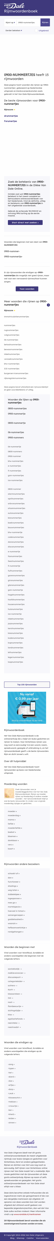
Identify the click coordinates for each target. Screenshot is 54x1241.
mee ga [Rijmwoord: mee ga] (11, 902)
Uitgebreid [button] (44, 30)
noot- (10, 1002)
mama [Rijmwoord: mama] (11, 819)
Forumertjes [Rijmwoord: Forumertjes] (10, 121)
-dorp (10, 1089)
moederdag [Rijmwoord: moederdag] (13, 815)
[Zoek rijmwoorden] (31, 23)
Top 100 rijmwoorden (27, 684)
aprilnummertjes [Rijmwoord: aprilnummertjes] (15, 498)
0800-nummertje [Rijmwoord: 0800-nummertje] (17, 423)
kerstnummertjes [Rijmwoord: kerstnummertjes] (16, 628)
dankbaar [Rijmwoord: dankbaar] (12, 840)
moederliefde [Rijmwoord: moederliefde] (14, 828)
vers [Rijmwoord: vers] (10, 844)
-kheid (11, 1114)
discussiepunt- (14, 977)
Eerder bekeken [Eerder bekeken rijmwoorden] (13, 30)
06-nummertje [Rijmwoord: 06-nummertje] (14, 446)
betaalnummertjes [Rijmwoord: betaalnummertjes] (12, 344)
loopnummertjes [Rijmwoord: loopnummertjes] (15, 662)
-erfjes (11, 1085)
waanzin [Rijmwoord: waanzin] (12, 923)
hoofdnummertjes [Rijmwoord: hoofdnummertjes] (16, 599)
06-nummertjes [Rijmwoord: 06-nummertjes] (11, 340)
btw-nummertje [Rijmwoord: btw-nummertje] (15, 532)
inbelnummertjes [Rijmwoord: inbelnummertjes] (12, 354)
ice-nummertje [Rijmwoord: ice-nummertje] (15, 614)
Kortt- (10, 989)
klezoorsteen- (14, 994)
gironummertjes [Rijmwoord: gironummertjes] (15, 580)
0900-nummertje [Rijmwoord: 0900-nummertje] (16, 413)
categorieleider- (15, 981)
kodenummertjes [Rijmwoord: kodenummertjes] (16, 638)
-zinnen (11, 1122)
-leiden (11, 1118)
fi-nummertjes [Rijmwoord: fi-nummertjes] (14, 470)
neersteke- (13, 1023)
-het (10, 1072)
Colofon (30, 1238)
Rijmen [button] (45, 22)
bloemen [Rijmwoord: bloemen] (12, 836)
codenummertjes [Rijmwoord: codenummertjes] (16, 537)
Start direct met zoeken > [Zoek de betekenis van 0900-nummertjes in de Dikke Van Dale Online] (25, 222)
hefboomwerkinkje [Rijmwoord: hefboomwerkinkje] (16, 927)
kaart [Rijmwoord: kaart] (10, 848)
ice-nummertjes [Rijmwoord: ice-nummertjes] (15, 480)
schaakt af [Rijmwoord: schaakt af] (13, 873)
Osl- (10, 998)
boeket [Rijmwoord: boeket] (11, 832)
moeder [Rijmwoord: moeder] (11, 811)
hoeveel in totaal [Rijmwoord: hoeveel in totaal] (16, 911)
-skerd (11, 1076)
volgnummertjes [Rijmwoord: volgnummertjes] (11, 335)
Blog (12, 1238)
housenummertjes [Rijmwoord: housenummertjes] (16, 604)
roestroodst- (13, 1027)
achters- (12, 985)
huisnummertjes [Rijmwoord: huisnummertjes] (15, 609)
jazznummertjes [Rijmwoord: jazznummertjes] (15, 623)
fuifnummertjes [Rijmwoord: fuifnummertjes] (15, 571)
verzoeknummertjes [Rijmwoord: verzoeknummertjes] (13, 359)
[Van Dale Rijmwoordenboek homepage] (15, 6)
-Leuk (10, 1093)
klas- (10, 1014)
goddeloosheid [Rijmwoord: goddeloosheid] (15, 919)
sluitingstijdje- (14, 1010)
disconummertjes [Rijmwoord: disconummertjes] (16, 546)
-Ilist (10, 1081)
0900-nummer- (12, 251)
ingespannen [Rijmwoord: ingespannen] (14, 898)
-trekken (12, 1101)
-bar (10, 1110)
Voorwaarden (42, 1238)
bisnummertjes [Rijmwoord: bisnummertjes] (15, 518)
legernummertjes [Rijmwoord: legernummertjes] (16, 657)
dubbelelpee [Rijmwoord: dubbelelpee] (13, 894)
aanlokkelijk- (14, 969)
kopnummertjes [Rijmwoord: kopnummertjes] (15, 643)
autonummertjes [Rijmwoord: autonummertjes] (15, 513)
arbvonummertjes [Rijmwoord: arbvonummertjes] (16, 503)
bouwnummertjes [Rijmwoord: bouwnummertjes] (16, 527)
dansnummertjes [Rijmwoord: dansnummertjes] (16, 542)
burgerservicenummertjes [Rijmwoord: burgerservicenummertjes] (16, 373)
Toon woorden (27, 289)
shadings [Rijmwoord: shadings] (12, 886)
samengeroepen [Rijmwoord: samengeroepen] (15, 915)
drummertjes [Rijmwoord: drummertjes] (11, 116)
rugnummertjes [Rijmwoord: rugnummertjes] (11, 330)
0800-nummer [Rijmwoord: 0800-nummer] (14, 489)
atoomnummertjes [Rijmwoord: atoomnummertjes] (16, 508)
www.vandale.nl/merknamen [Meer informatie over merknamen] (27, 1214)
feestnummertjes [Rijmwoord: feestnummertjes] (16, 561)
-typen (11, 1068)
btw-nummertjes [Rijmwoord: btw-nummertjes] (11, 364)
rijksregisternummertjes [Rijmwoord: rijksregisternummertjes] (15, 378)
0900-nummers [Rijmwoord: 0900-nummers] (16, 437)
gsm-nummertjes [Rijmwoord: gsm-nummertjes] (16, 475)
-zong (10, 1064)
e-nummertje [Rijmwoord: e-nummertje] (14, 551)
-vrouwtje (12, 1106)
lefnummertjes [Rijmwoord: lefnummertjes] (14, 652)
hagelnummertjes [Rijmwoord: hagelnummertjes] (16, 594)
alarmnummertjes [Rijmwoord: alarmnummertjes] (16, 494)
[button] (48, 305)
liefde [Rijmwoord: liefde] (10, 824)
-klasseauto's (14, 1097)
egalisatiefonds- (15, 1019)
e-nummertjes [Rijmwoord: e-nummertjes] (14, 466)
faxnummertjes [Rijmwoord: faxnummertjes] (15, 556)
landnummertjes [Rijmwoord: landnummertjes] (15, 647)
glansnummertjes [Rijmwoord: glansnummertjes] (16, 585)
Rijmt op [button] (9, 22)
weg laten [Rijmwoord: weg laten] (12, 890)
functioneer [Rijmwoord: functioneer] (13, 882)
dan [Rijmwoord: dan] (10, 877)
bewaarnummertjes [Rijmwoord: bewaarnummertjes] (13, 349)
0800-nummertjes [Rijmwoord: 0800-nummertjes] (17, 408)
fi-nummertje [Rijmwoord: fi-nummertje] (14, 566)
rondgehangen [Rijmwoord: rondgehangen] (15, 931)
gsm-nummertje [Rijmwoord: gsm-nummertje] (15, 590)
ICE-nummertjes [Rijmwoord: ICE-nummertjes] (11, 368)
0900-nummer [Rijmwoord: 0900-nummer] (14, 456)
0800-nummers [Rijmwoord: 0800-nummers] (15, 451)
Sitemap (20, 1238)
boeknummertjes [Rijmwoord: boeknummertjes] (16, 522)
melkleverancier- (16, 973)
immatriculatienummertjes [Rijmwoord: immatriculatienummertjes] (16, 316)
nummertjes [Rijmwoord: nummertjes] (9, 325)
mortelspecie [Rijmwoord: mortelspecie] (14, 907)
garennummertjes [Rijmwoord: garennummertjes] (16, 575)
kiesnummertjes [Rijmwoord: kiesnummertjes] (15, 633)
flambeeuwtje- (15, 1006)
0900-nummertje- (13, 256)
